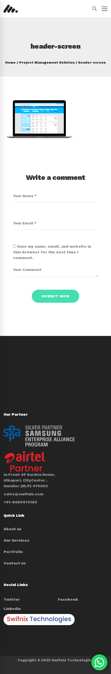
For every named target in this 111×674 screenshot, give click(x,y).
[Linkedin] (12, 609)
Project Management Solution (47, 62)
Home (10, 62)
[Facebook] (68, 599)
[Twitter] (11, 599)
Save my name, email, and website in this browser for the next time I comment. (52, 252)
